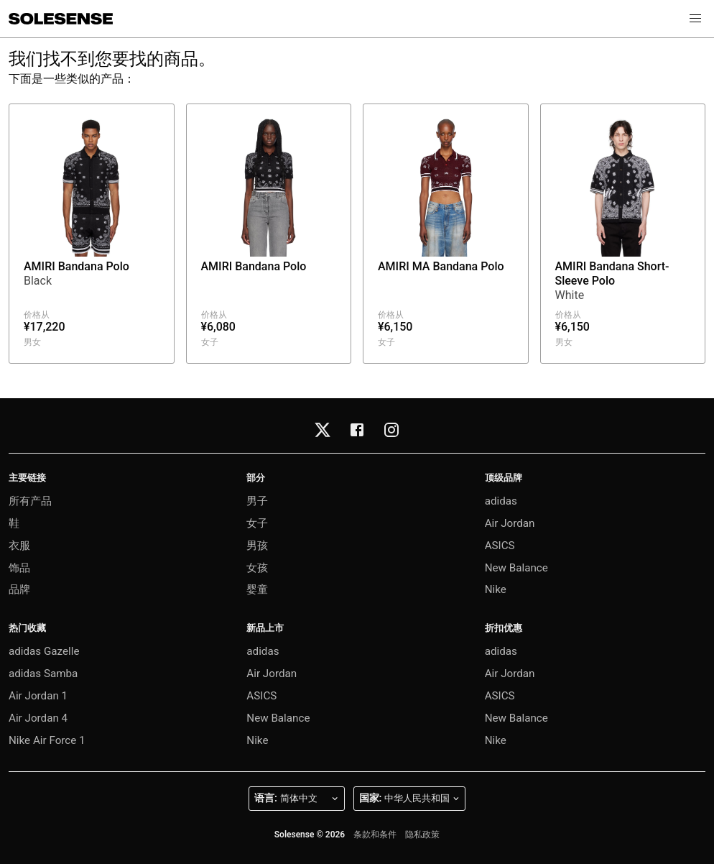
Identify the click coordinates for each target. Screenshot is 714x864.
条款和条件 (375, 834)
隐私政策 (422, 834)
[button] (695, 18)
